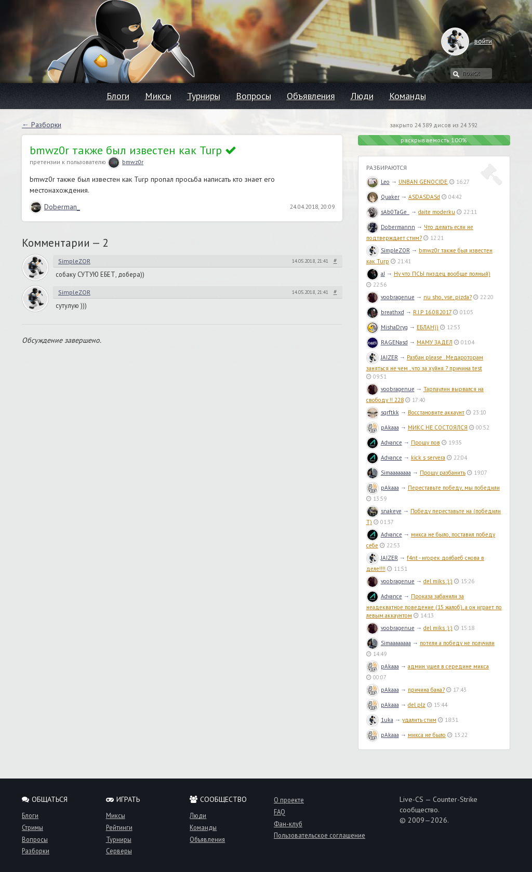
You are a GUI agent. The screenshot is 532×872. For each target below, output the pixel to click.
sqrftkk (382, 412)
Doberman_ (55, 206)
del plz (416, 704)
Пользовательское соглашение (319, 835)
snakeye (384, 511)
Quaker (383, 196)
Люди (362, 96)
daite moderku (436, 212)
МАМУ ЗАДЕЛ (435, 342)
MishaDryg (387, 327)
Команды (407, 96)
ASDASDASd (424, 196)
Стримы (32, 827)
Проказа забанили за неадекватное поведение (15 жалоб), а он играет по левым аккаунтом (434, 606)
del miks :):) (438, 581)
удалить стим (419, 719)
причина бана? (426, 689)
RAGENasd (387, 342)
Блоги (118, 96)
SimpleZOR (74, 261)
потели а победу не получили (457, 643)
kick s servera (428, 457)
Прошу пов (425, 442)
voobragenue (390, 297)
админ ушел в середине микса (448, 666)
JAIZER (382, 357)
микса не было (427, 735)
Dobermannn (390, 227)
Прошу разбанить (443, 472)
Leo (378, 181)
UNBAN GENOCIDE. (423, 181)
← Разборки (41, 124)
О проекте (289, 800)
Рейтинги (119, 827)
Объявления (311, 96)
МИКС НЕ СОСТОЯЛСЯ (438, 427)
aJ (375, 273)
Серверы (119, 851)
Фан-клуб (288, 824)
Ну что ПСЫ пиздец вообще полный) (442, 273)
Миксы (158, 96)
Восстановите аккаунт (436, 412)
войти (473, 41)
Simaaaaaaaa (388, 472)
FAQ (279, 812)
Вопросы (253, 96)
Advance (384, 442)
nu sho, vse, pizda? (447, 297)
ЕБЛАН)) (427, 327)
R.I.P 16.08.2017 (432, 312)
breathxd (385, 312)
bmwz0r (125, 162)
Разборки (35, 851)
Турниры (203, 96)
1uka (379, 719)
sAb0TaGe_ (387, 212)
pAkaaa (382, 427)
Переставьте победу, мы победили (454, 487)
